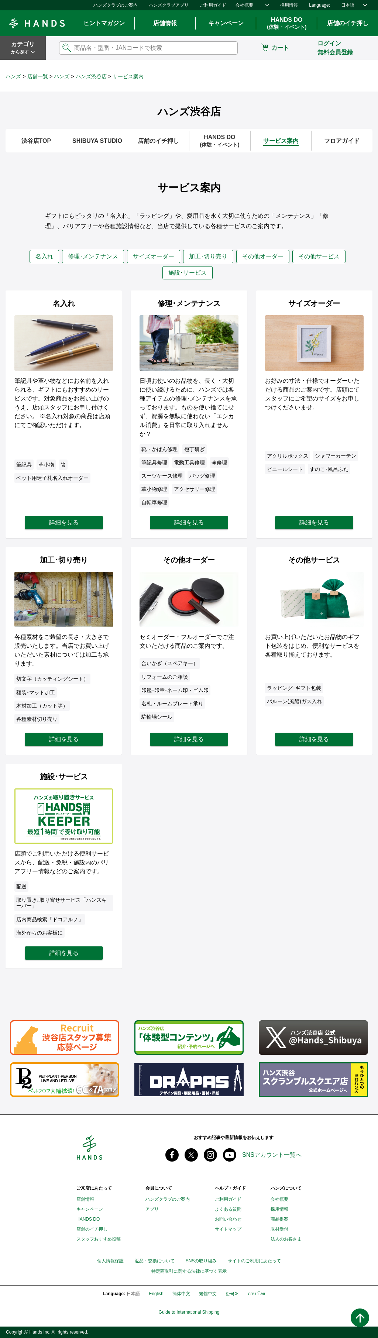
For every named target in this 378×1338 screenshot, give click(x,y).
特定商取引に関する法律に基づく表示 (189, 1271)
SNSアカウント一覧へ (272, 1155)
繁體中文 (208, 1293)
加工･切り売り (208, 256)
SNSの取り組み (201, 1260)
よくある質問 (228, 1209)
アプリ (152, 1209)
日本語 (347, 5)
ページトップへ (360, 1317)
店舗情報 (165, 23)
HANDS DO (286, 24)
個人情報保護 (110, 1260)
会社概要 (244, 5)
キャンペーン (226, 23)
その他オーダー (263, 256)
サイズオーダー (153, 256)
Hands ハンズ (37, 23)
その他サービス (319, 256)
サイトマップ (228, 1229)
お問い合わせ (228, 1219)
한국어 (232, 1293)
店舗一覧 (37, 76)
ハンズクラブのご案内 (115, 5)
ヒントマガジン (104, 23)
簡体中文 (181, 1293)
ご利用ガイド (213, 5)
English (156, 1293)
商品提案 (279, 1219)
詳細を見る (64, 522)
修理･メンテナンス (93, 256)
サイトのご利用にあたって (254, 1260)
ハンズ (13, 76)
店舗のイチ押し (347, 23)
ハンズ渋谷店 (91, 76)
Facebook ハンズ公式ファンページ (172, 1155)
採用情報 (289, 5)
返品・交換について (155, 1260)
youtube (229, 1155)
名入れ (44, 256)
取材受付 (279, 1229)
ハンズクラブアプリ (169, 5)
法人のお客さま (286, 1239)
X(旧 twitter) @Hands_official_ (191, 1155)
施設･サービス (187, 272)
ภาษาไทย (257, 1293)
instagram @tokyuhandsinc (210, 1155)
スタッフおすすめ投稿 (98, 1239)
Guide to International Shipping (189, 1312)
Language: (319, 5)
